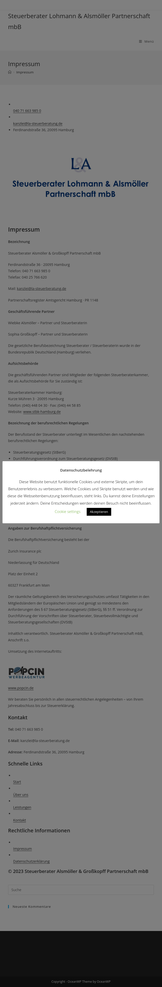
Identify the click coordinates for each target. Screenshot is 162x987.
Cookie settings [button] (67, 511)
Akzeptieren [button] (99, 511)
